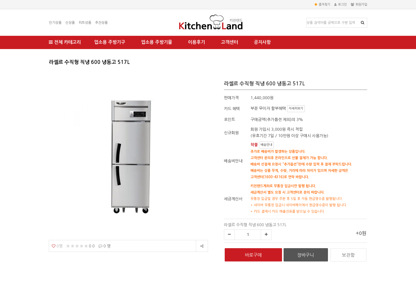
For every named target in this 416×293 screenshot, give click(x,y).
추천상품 (101, 22)
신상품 (70, 22)
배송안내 (266, 144)
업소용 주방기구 (109, 42)
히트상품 (85, 22)
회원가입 (359, 4)
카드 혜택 (232, 109)
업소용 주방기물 (156, 42)
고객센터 (229, 42)
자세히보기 (296, 108)
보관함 (348, 255)
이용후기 (196, 42)
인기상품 (55, 22)
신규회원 (231, 133)
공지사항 (262, 42)
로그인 (340, 4)
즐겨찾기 (322, 4)
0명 (57, 246)
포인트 (229, 119)
